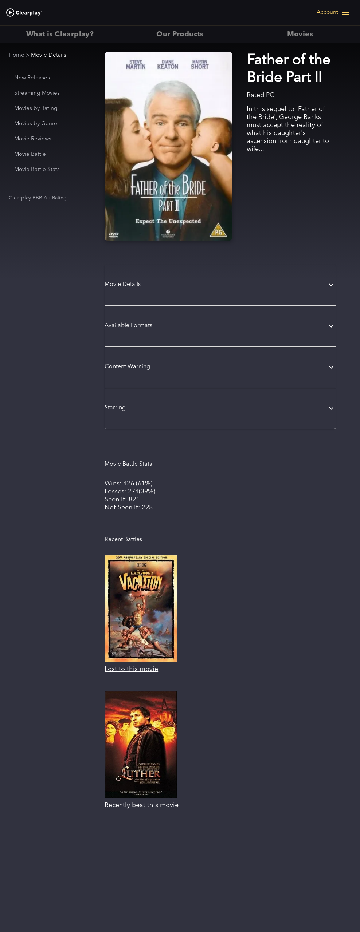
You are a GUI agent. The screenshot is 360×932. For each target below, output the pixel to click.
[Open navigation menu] (333, 12)
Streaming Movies (37, 93)
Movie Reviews (32, 139)
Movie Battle (30, 154)
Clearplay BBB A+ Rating (38, 198)
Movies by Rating (36, 108)
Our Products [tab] (180, 34)
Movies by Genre (35, 124)
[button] (220, 285)
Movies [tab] (300, 34)
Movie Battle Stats (37, 169)
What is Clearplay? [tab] (60, 34)
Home (16, 55)
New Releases (32, 78)
